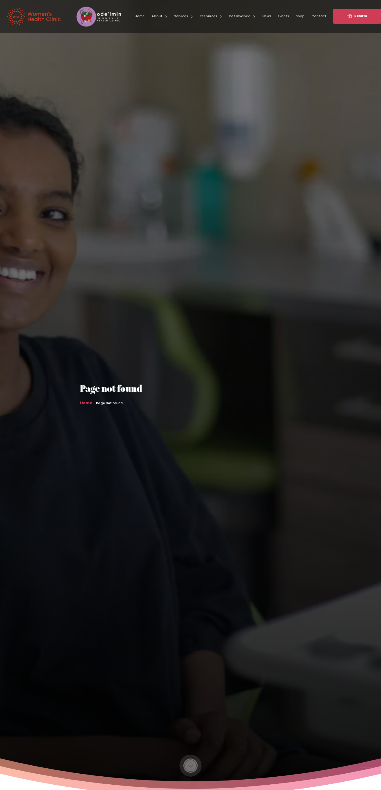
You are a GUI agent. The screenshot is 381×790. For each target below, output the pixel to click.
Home (86, 407)
